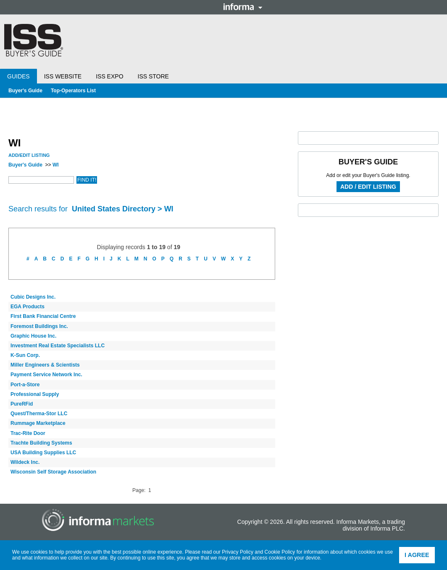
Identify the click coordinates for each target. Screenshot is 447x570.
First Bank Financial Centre (43, 316)
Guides (18, 76)
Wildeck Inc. (25, 462)
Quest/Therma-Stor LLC (39, 413)
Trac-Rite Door (28, 433)
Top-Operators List (73, 91)
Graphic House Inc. (33, 336)
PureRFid (22, 404)
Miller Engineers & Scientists (45, 365)
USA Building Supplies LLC (43, 452)
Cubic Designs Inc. (33, 297)
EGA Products (28, 307)
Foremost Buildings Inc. (39, 326)
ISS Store (153, 76)
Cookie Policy (280, 552)
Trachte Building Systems (41, 443)
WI (56, 165)
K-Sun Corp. (25, 355)
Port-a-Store (25, 385)
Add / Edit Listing (368, 186)
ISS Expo (109, 76)
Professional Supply (35, 394)
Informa (243, 6)
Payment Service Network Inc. (46, 374)
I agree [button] (417, 555)
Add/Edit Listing (29, 155)
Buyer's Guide (25, 91)
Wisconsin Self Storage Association (53, 472)
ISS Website (63, 76)
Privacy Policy (237, 552)
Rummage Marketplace (38, 423)
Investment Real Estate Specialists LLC (58, 346)
